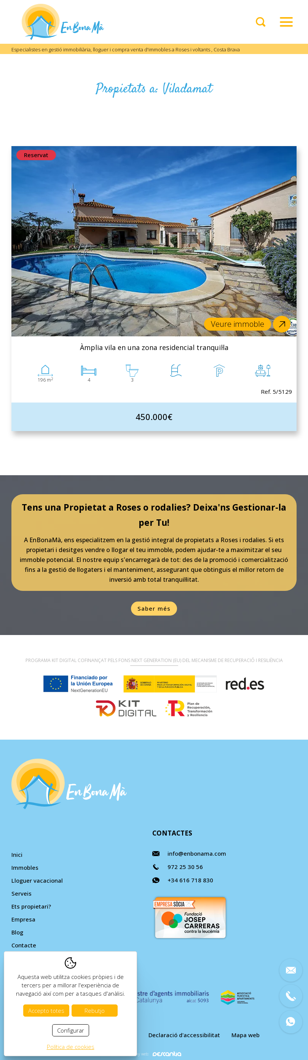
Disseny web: (154, 1053)
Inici (16, 854)
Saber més (154, 608)
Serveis (21, 893)
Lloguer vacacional (37, 880)
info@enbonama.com (197, 853)
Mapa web (245, 1035)
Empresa (23, 919)
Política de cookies (70, 1046)
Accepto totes (46, 1010)
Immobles (24, 867)
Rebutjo (95, 1010)
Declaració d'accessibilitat (184, 1035)
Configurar (70, 1030)
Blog (17, 932)
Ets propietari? (31, 906)
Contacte (23, 945)
